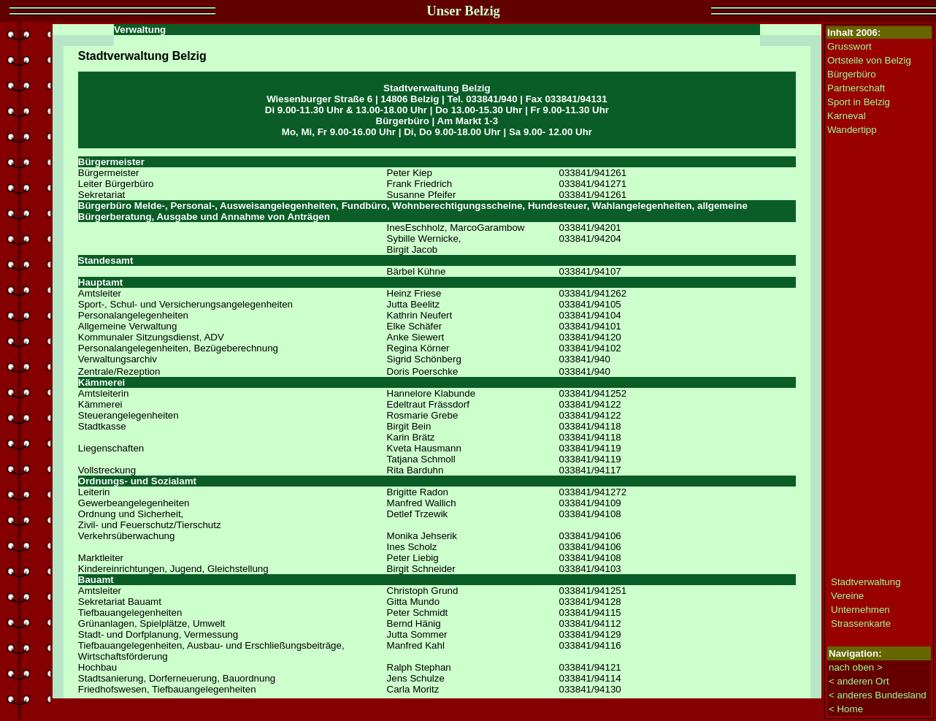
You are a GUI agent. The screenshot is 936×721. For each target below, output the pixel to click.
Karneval (846, 115)
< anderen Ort (859, 681)
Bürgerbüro (851, 74)
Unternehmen (860, 609)
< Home (846, 708)
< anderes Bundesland (878, 695)
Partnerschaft (856, 88)
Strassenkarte (861, 623)
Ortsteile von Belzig (869, 60)
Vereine (847, 595)
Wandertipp (852, 129)
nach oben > (856, 667)
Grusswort (849, 46)
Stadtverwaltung (866, 581)
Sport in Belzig (858, 101)
